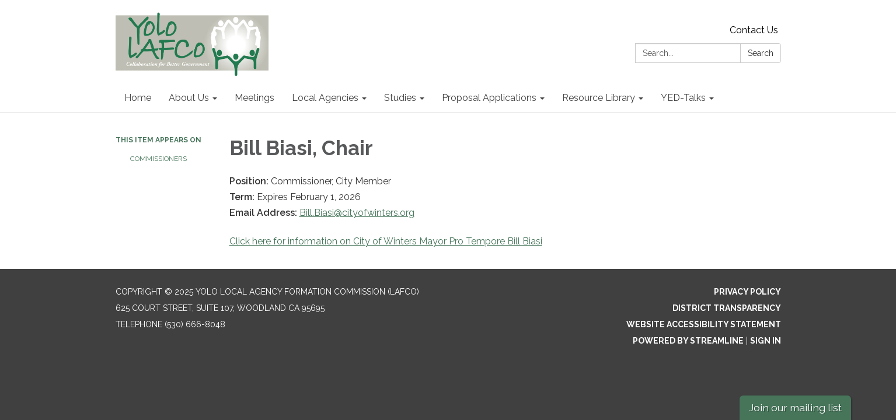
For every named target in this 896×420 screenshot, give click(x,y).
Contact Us (754, 30)
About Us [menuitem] (189, 97)
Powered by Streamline (688, 340)
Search (760, 53)
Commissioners (158, 159)
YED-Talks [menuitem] (683, 97)
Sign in (765, 340)
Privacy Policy (747, 291)
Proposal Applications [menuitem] (489, 97)
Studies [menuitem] (400, 97)
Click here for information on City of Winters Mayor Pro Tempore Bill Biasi (385, 241)
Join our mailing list (795, 407)
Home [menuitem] (137, 97)
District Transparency (726, 308)
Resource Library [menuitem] (598, 97)
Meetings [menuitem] (254, 97)
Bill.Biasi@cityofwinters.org (356, 212)
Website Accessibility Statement (703, 324)
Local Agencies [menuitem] (325, 97)
